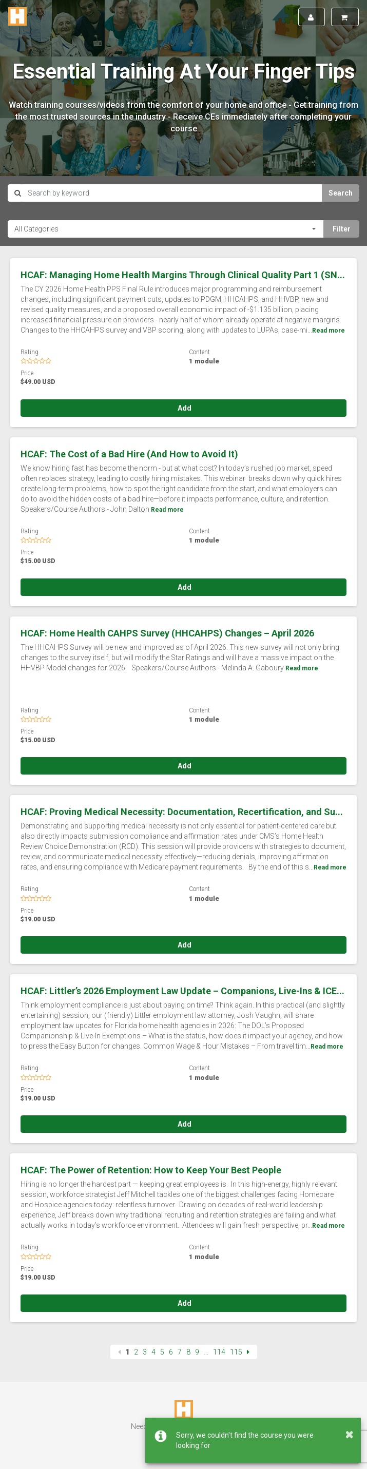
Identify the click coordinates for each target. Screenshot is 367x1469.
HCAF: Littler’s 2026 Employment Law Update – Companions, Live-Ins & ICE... (182, 990)
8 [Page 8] (188, 1352)
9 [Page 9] (197, 1352)
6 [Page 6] (171, 1352)
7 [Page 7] (180, 1352)
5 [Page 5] (162, 1352)
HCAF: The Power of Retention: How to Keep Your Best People (151, 1170)
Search (341, 193)
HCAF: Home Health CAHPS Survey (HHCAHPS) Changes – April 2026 (167, 633)
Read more (328, 330)
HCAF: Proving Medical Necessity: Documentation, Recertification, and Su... (182, 811)
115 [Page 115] (236, 1352)
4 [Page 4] (153, 1352)
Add (183, 408)
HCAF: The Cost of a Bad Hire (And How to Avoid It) (129, 454)
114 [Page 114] (219, 1352)
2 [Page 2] (136, 1352)
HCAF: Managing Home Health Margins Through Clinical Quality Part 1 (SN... (183, 274)
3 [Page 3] (145, 1352)
